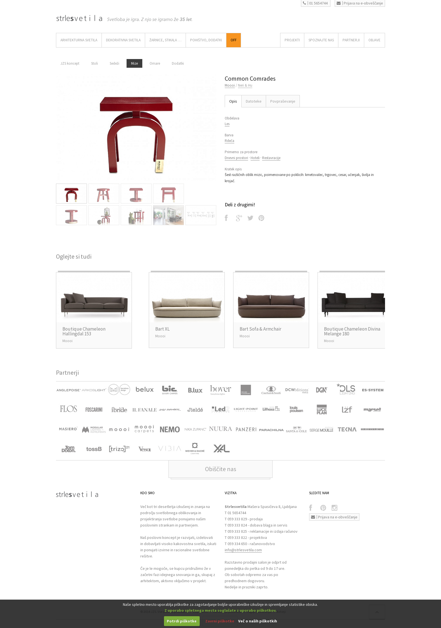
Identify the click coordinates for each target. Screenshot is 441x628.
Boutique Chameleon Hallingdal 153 (83, 331)
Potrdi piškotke (182, 621)
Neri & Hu (245, 85)
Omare (155, 63)
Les (227, 123)
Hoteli (255, 157)
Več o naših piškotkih (257, 621)
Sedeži (114, 63)
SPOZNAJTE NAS (321, 40)
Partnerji (351, 40)
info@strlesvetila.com (243, 549)
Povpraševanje (282, 101)
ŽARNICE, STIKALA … (165, 40)
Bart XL (162, 329)
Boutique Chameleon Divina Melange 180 (352, 331)
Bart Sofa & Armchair (260, 329)
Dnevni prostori (236, 157)
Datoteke (254, 101)
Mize (134, 63)
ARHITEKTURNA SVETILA (78, 40)
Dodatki (178, 63)
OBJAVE (374, 40)
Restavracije (271, 157)
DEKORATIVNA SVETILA (123, 40)
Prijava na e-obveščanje (360, 3)
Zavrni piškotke (219, 621)
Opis (233, 101)
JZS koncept (69, 63)
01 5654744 (315, 3)
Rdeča (229, 140)
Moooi (230, 85)
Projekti (292, 40)
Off (234, 40)
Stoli (94, 63)
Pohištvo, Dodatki (206, 40)
